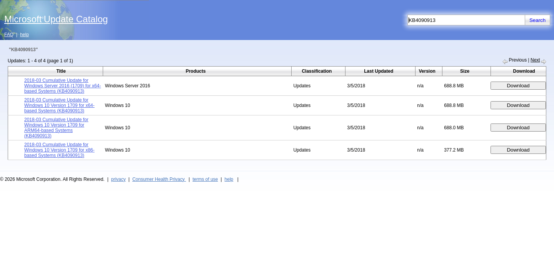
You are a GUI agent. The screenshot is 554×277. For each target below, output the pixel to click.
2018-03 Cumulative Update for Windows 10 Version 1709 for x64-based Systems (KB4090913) (59, 105)
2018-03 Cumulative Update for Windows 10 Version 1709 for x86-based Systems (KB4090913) (59, 150)
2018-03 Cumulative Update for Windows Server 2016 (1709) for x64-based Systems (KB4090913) (62, 86)
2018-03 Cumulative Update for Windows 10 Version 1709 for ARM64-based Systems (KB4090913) (56, 127)
